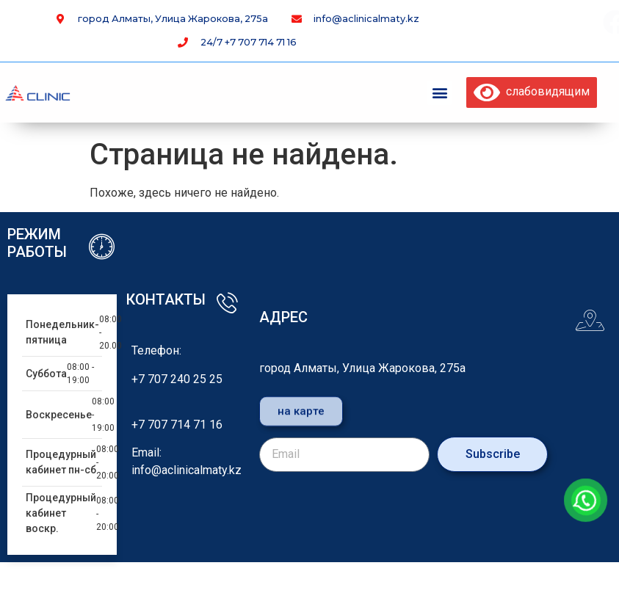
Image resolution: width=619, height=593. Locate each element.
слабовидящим (532, 91)
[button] (439, 93)
